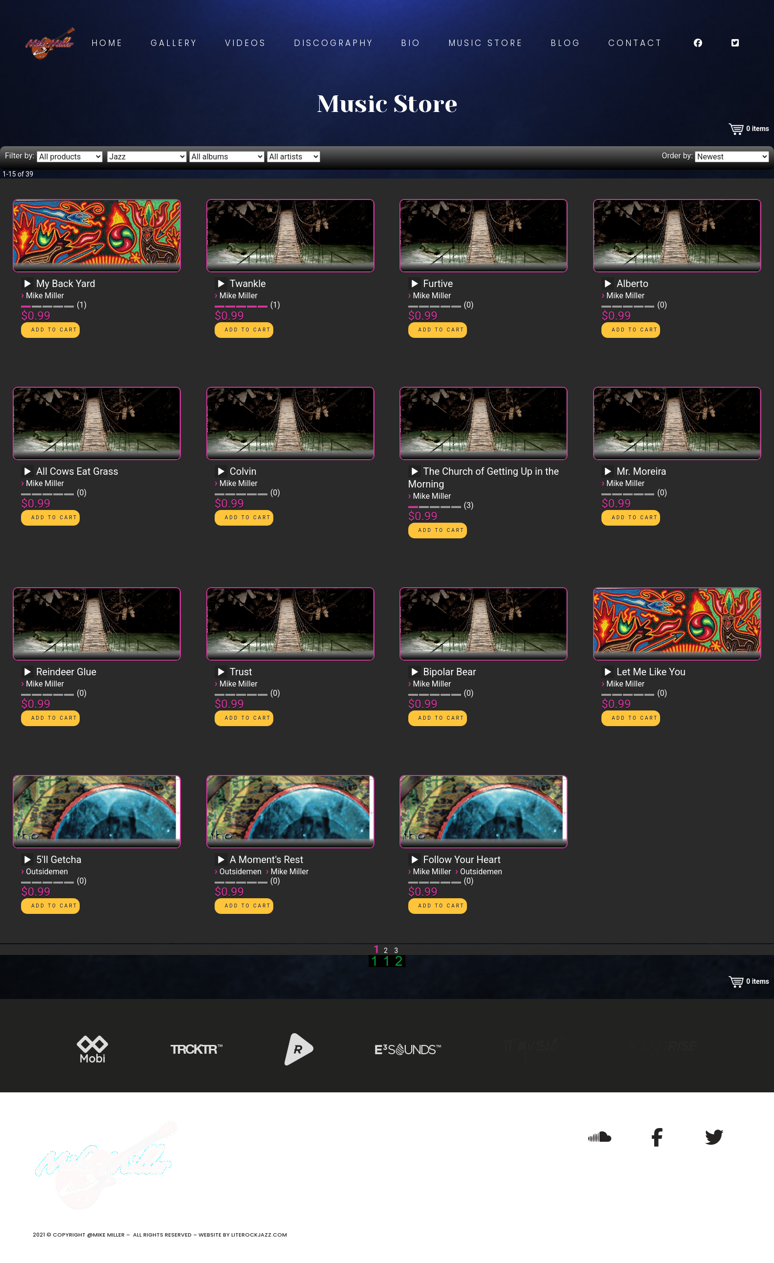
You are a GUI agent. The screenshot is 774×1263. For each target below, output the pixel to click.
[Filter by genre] (147, 156)
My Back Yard (65, 283)
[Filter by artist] (293, 156)
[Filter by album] (227, 156)
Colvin (243, 471)
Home (107, 43)
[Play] (27, 284)
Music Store (485, 43)
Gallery (174, 43)
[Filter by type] (70, 156)
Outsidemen (47, 871)
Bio (411, 43)
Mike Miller (45, 295)
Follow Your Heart (462, 859)
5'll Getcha (59, 859)
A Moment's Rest (266, 859)
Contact (635, 43)
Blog (566, 43)
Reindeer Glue (66, 672)
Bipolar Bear (449, 672)
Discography (334, 43)
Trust (241, 672)
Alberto (632, 283)
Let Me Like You (651, 672)
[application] (29, 287)
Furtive (438, 283)
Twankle (248, 283)
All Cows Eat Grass (77, 471)
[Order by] (732, 156)
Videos (245, 43)
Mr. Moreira (641, 471)
